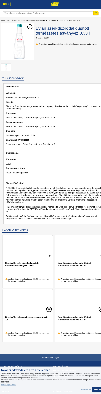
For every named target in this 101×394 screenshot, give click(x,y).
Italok (30, 20)
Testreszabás (85, 389)
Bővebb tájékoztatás (8, 385)
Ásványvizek (37, 20)
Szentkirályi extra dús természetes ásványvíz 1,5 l (26, 318)
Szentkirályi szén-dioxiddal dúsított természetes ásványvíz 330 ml (21, 264)
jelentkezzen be (75, 44)
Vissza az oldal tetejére (50, 358)
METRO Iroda (5, 20)
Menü (7, 4)
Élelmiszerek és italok (19, 20)
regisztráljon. (92, 44)
